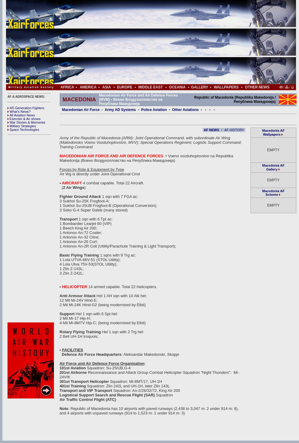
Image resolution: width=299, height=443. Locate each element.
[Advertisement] (168, 42)
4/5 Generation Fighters (26, 108)
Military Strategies (22, 126)
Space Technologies (23, 129)
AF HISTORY (234, 130)
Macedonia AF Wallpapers (273, 132)
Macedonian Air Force (81, 110)
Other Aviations (185, 110)
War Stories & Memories (26, 122)
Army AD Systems (120, 110)
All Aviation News (21, 115)
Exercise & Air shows (24, 119)
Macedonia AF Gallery (273, 167)
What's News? (19, 111)
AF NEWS (211, 130)
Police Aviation (154, 110)
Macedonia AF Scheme (273, 192)
